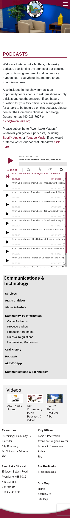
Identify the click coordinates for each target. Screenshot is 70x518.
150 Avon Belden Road (15, 471)
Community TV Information (23, 315)
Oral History (13, 349)
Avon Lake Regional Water (53, 441)
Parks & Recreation (49, 436)
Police (41, 451)
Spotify (7, 137)
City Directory (10, 446)
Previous (5, 401)
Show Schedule (15, 307)
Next (66, 401)
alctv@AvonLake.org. (17, 121)
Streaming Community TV (16, 436)
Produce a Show (17, 326)
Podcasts (11, 356)
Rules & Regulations (20, 337)
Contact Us (8, 487)
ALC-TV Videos (15, 300)
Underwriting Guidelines (22, 342)
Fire (40, 456)
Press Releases (47, 471)
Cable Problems (17, 321)
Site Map (43, 499)
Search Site (44, 494)
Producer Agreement (20, 331)
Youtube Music (35, 137)
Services (11, 293)
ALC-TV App (13, 363)
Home (41, 488)
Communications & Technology (24, 280)
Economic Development (52, 446)
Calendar (7, 441)
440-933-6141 (9, 482)
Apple (17, 137)
